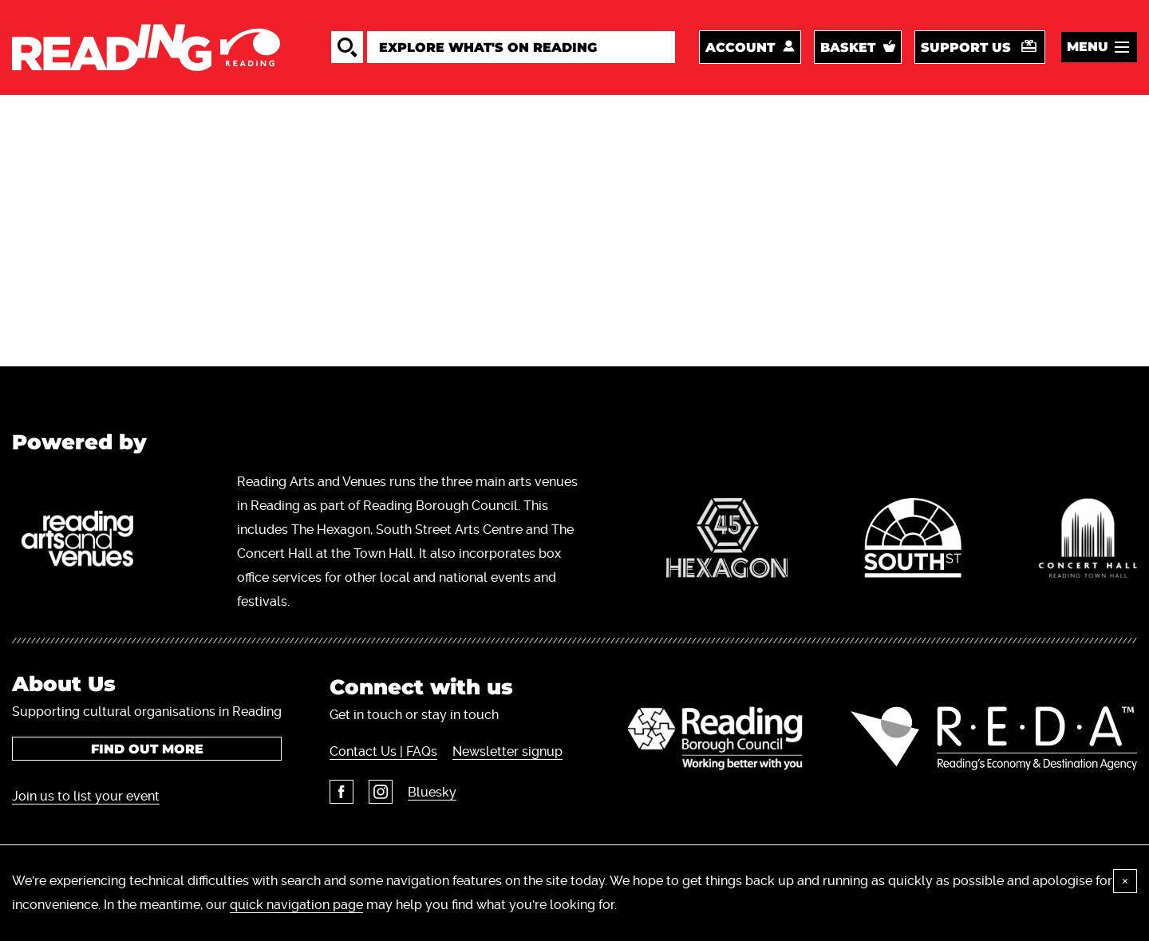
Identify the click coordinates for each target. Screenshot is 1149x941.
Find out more (147, 749)
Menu (1087, 46)
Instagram (381, 792)
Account (740, 47)
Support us (966, 47)
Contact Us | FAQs (383, 751)
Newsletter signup (507, 751)
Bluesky (432, 792)
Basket (847, 47)
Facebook (341, 792)
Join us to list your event (86, 796)
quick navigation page (296, 904)
